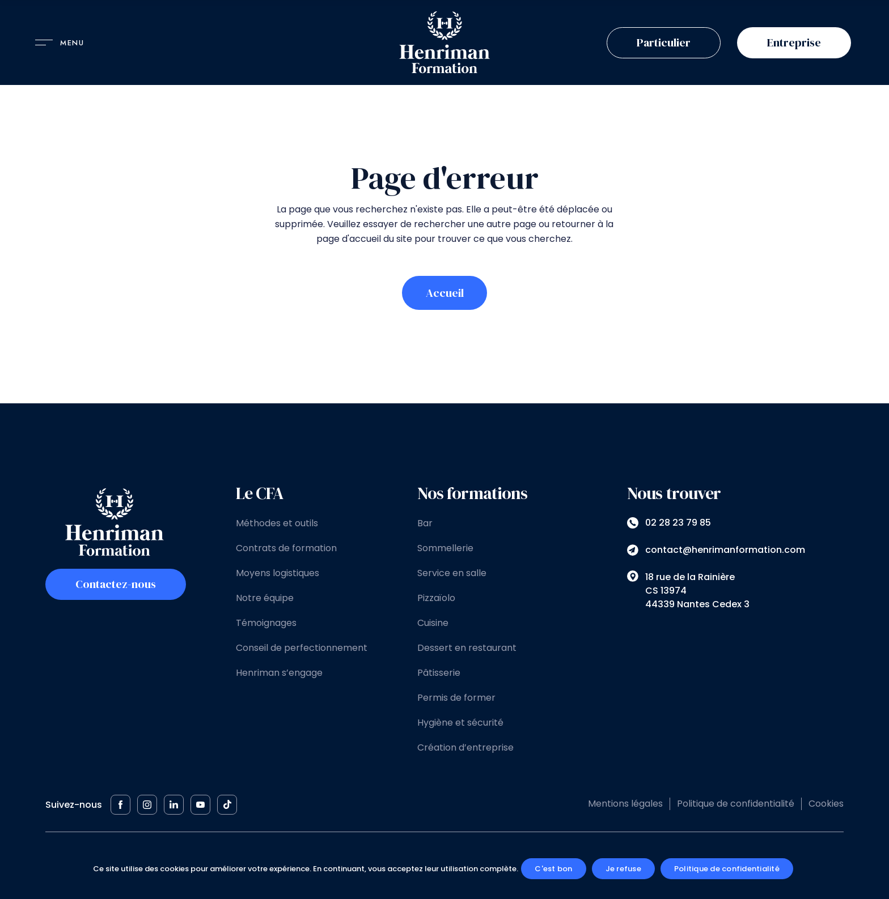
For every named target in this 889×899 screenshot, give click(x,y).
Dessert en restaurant (467, 647)
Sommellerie (445, 548)
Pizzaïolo (436, 597)
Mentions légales (625, 803)
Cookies (826, 803)
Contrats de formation (286, 548)
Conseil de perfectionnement (301, 647)
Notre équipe (265, 597)
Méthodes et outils (277, 523)
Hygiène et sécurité (460, 722)
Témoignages (266, 622)
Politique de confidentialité (735, 803)
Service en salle (451, 573)
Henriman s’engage (279, 672)
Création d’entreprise (465, 747)
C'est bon (553, 868)
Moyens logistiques (277, 573)
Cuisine (432, 622)
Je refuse (623, 868)
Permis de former (456, 697)
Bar (425, 523)
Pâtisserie (438, 672)
